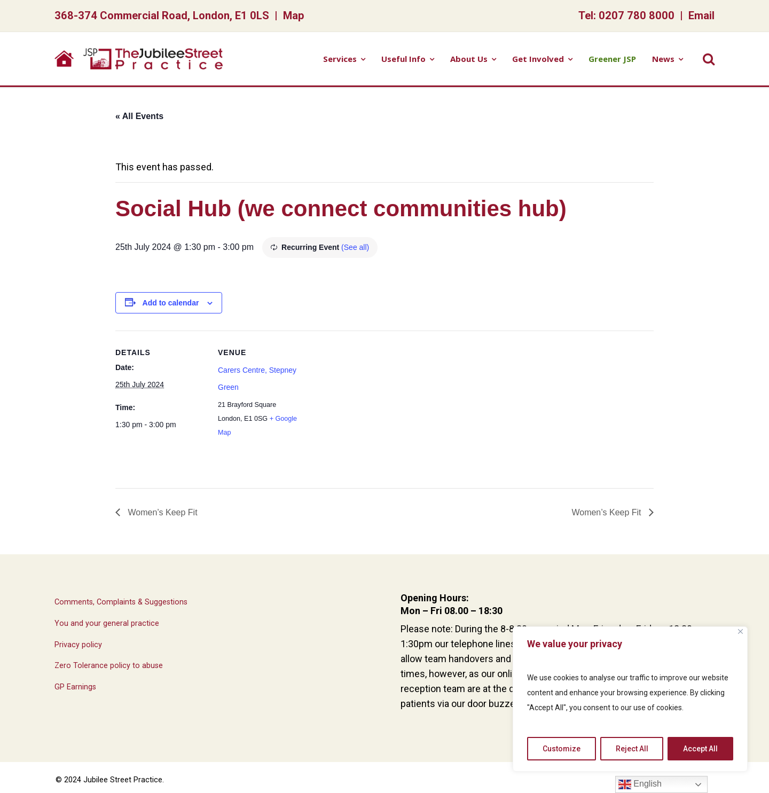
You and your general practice (106, 623)
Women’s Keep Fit (161, 512)
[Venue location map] (376, 404)
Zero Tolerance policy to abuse (108, 665)
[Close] (740, 631)
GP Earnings (75, 687)
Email (701, 15)
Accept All (700, 748)
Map (293, 15)
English (640, 784)
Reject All (632, 748)
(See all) (355, 247)
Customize (561, 748)
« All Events (139, 116)
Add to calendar (171, 303)
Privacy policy (78, 644)
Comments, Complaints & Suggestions (120, 602)
